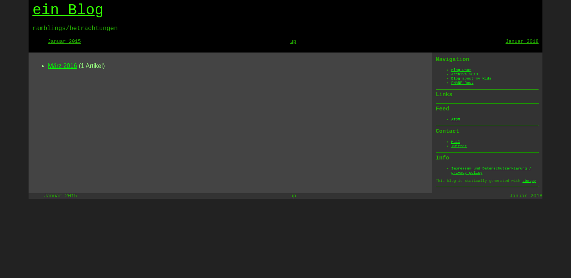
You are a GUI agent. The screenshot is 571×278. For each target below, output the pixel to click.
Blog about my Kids (471, 78)
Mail (455, 142)
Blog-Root (461, 70)
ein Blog (67, 10)
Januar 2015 (64, 41)
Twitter (459, 146)
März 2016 (62, 66)
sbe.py (529, 181)
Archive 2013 (464, 74)
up (293, 41)
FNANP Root (462, 83)
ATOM (455, 119)
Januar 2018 (522, 41)
